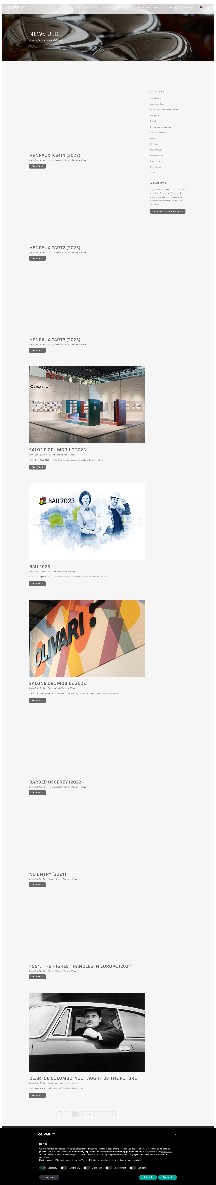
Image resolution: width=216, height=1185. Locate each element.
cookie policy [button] (167, 1151)
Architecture (155, 96)
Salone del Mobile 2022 (57, 681)
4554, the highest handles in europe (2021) (81, 964)
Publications (155, 164)
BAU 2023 (39, 564)
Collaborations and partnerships (164, 107)
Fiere (50, 158)
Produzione (155, 159)
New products (156, 147)
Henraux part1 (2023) (54, 153)
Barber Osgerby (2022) (56, 779)
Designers (154, 113)
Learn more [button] (49, 1177)
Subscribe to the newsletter (168, 209)
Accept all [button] (167, 1177)
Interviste (58, 158)
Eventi (51, 877)
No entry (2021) (47, 872)
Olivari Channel (71, 158)
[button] (175, 1134)
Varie (65, 969)
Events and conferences (59, 1081)
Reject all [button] (148, 1177)
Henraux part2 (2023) (54, 245)
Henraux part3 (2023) (54, 337)
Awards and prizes (158, 101)
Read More (37, 164)
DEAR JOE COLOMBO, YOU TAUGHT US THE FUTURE (83, 1076)
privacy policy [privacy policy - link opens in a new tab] (118, 1149)
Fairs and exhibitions (57, 453)
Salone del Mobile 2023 (57, 447)
